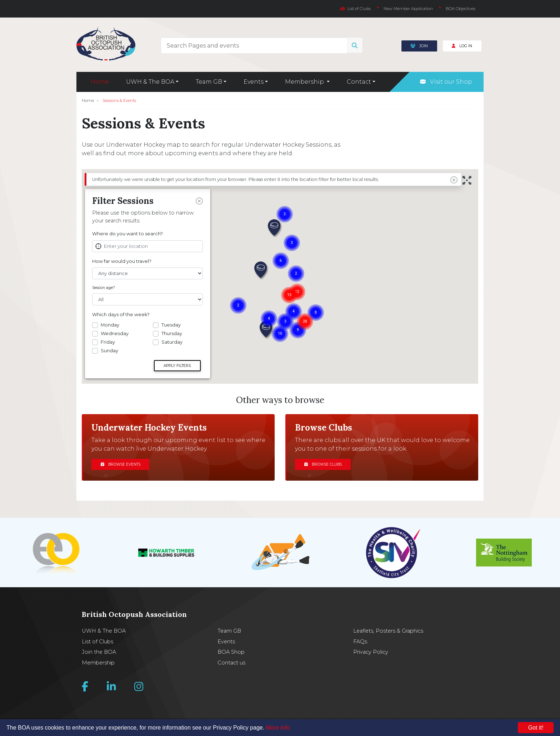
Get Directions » (122, 364)
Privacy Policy (370, 652)
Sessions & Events (119, 100)
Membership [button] (305, 81)
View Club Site (111, 236)
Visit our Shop (446, 81)
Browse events (120, 464)
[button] (274, 228)
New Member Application (408, 8)
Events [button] (254, 81)
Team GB (229, 631)
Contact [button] (359, 81)
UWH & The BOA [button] (150, 81)
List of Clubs (355, 8)
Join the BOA (99, 652)
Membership (98, 662)
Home (100, 81)
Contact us (231, 662)
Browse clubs (323, 464)
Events (226, 641)
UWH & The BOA (104, 631)
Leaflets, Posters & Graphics (388, 631)
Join (419, 46)
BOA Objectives (460, 8)
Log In (462, 46)
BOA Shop (231, 652)
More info (278, 728)
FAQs (360, 641)
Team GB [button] (209, 81)
